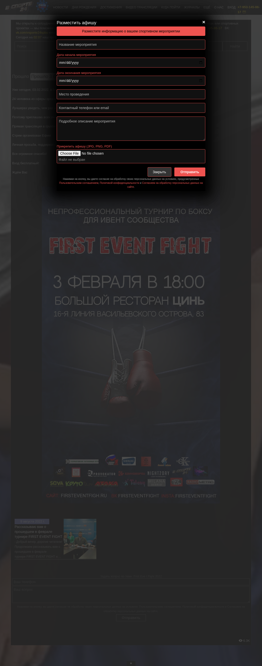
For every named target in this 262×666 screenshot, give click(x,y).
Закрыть (159, 172)
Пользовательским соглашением (78, 183)
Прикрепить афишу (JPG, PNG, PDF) (84, 146)
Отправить (190, 172)
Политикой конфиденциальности (119, 183)
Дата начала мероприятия (76, 54)
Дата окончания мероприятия (79, 72)
